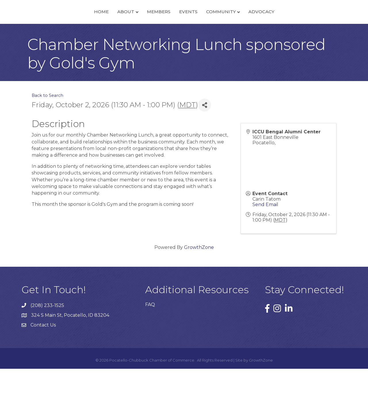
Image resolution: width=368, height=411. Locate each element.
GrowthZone (199, 289)
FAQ (150, 347)
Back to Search (47, 138)
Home (61, 32)
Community (261, 32)
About (85, 32)
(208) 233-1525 (47, 347)
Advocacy (302, 32)
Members (118, 32)
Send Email (265, 246)
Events (228, 32)
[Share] (204, 147)
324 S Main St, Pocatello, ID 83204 (70, 357)
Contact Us (43, 367)
